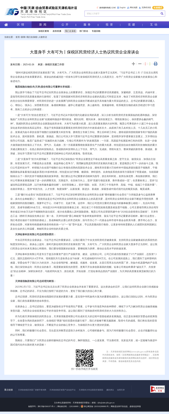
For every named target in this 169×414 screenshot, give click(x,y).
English (121, 8)
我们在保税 (70, 31)
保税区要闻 (43, 31)
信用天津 (121, 390)
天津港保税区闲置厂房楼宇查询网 (32, 390)
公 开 (68, 24)
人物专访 (42, 37)
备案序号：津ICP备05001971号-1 (41, 406)
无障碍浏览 (145, 8)
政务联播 (57, 31)
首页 (18, 37)
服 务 (90, 24)
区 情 (20, 24)
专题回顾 (96, 31)
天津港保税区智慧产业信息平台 (62, 390)
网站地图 (132, 8)
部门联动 (83, 31)
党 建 (135, 24)
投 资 (113, 24)
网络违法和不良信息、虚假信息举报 (126, 406)
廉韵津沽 (110, 390)
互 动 (153, 24)
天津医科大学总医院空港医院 (91, 390)
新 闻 (42, 24)
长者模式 (158, 8)
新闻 (23, 37)
